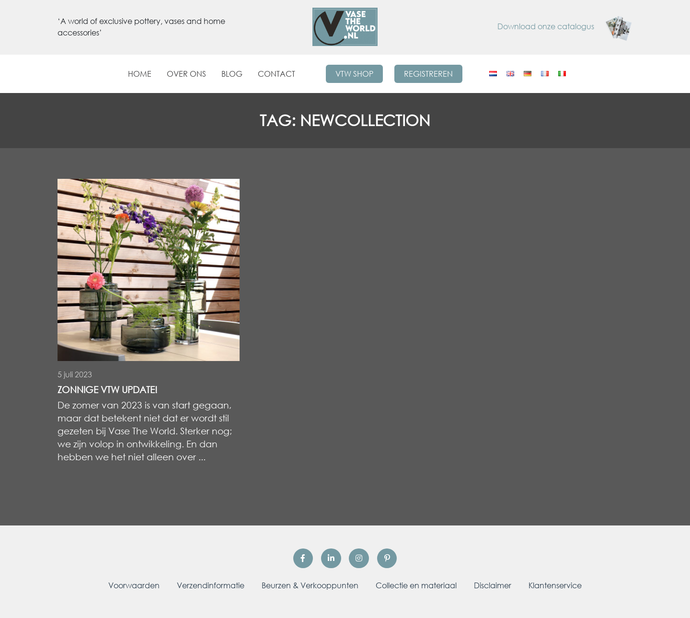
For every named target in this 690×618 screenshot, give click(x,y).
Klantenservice (555, 585)
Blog (231, 74)
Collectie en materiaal (416, 585)
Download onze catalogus (564, 26)
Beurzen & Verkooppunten (310, 585)
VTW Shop (354, 74)
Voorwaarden (134, 585)
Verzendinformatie (210, 585)
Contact (276, 74)
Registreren (428, 74)
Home (139, 74)
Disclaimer (492, 585)
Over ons (186, 74)
